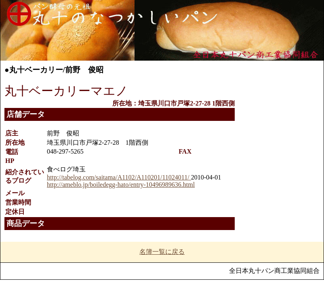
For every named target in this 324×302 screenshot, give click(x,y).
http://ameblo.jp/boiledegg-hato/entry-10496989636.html (121, 184)
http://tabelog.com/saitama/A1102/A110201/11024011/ (119, 177)
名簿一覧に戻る (162, 251)
